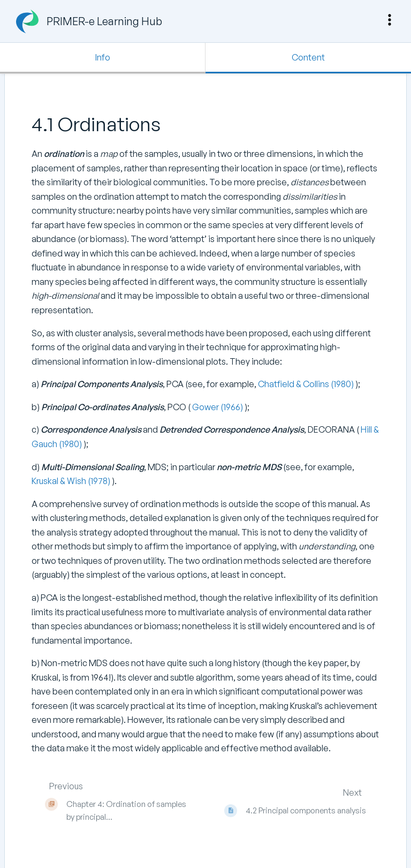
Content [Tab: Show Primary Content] (308, 57)
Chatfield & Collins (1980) (306, 384)
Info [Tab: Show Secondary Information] (102, 57)
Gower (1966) (218, 407)
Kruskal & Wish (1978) (72, 480)
